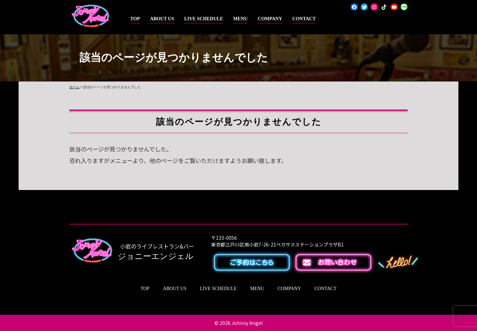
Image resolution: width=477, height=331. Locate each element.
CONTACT (304, 18)
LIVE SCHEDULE (203, 18)
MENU (240, 18)
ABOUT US (162, 18)
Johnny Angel (247, 323)
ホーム (74, 87)
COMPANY (270, 18)
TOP (135, 18)
